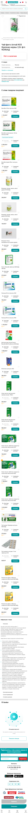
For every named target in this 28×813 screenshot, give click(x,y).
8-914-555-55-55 (18, 80)
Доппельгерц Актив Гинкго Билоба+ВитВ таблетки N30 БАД (10, 343)
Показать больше (14, 738)
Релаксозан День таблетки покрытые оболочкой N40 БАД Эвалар (9, 604)
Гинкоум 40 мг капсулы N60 (8, 317)
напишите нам (5, 81)
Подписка (14, 801)
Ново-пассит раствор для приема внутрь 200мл (8, 420)
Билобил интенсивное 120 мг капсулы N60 (9, 133)
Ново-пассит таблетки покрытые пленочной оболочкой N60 (10, 499)
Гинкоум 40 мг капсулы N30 (8, 293)
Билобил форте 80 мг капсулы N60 (9, 162)
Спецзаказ (14, 806)
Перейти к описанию (7, 70)
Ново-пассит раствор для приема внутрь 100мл (8, 394)
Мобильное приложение (14, 773)
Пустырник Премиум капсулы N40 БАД (9, 526)
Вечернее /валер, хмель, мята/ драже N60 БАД (9, 215)
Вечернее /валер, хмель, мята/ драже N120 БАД (9, 189)
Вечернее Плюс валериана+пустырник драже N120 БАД (9, 241)
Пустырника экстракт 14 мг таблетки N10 (8, 552)
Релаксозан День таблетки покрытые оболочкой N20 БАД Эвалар (9, 578)
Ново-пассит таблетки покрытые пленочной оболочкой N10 (10, 446)
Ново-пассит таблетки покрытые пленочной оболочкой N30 (10, 472)
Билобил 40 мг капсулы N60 (8, 108)
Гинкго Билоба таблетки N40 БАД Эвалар (10, 267)
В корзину (15, 116)
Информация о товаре (6, 619)
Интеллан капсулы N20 (7, 368)
